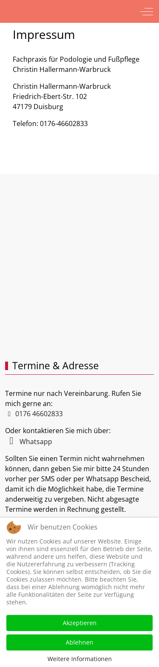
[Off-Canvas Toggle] (146, 11)
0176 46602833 (38, 413)
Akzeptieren (80, 623)
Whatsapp (28, 441)
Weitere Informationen (79, 659)
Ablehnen (79, 642)
